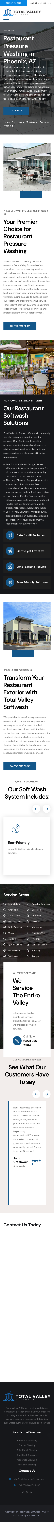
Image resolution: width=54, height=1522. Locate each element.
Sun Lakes (13, 956)
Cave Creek (14, 915)
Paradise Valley (40, 933)
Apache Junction (41, 903)
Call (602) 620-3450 (29, 1485)
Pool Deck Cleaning (27, 1455)
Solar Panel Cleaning (27, 1450)
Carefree (36, 909)
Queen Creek (15, 944)
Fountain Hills (15, 921)
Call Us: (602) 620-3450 (40, 3)
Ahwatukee (14, 903)
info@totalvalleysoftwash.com (29, 1479)
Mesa (11, 933)
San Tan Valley (39, 944)
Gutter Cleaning (27, 1445)
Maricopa (37, 927)
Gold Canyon (15, 927)
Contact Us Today (20, 326)
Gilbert (35, 921)
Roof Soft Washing (27, 1464)
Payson (12, 938)
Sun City (36, 950)
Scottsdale (14, 950)
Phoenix (36, 938)
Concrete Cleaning (27, 1459)
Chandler (36, 915)
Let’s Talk (16, 110)
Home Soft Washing (27, 1440)
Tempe (35, 956)
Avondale (13, 909)
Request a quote (13, 3)
